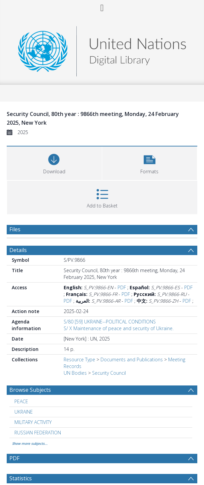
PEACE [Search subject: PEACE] (21, 401)
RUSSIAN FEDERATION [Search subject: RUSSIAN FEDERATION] (37, 432)
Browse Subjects (30, 389)
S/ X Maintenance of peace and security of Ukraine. (119, 328)
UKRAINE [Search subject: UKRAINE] (23, 412)
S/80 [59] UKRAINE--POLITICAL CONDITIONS (110, 321)
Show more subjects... (30, 443)
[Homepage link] (102, 49)
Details (18, 250)
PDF (122, 287)
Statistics (20, 478)
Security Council (109, 373)
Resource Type (79, 359)
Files (14, 229)
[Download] (54, 162)
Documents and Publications (131, 359)
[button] (149, 162)
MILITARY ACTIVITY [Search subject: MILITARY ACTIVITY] (33, 422)
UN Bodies (75, 373)
